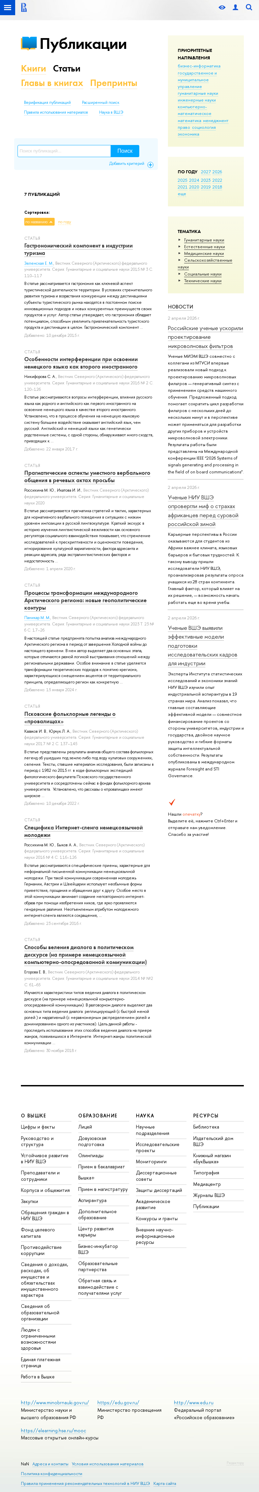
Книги (33, 68)
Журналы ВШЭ (209, 1195)
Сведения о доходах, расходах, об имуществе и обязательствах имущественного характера (44, 1279)
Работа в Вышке (38, 1376)
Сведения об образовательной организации (40, 1312)
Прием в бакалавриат (101, 1166)
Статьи (67, 68)
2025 (183, 180)
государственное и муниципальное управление (197, 79)
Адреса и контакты (50, 1464)
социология (204, 127)
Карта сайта (164, 1483)
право (184, 127)
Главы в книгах (52, 83)
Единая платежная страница (40, 1362)
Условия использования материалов (108, 1464)
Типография (206, 1172)
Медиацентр (207, 1184)
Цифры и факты (38, 1126)
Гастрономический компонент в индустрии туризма (78, 249)
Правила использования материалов (56, 112)
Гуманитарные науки (204, 240)
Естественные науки (204, 246)
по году (64, 222)
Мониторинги (151, 1161)
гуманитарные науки (198, 93)
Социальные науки (203, 274)
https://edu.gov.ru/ (118, 1402)
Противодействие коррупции (41, 1250)
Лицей (85, 1126)
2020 (194, 187)
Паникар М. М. (37, 617)
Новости (180, 306)
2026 (217, 172)
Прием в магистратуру (103, 1189)
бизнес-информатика (199, 66)
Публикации (83, 43)
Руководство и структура (37, 1141)
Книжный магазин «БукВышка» (212, 1158)
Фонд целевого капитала (38, 1232)
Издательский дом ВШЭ (213, 1141)
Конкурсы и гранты (157, 1218)
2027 (206, 172)
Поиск (124, 151)
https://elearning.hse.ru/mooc (53, 1430)
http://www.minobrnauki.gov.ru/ (55, 1402)
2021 (183, 187)
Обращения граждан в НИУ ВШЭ (45, 1215)
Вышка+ (86, 1177)
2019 (206, 187)
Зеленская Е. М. (38, 263)
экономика (188, 134)
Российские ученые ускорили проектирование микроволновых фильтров (205, 337)
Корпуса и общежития (45, 1190)
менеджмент (216, 120)
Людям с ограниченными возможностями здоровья (38, 1338)
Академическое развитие (153, 1204)
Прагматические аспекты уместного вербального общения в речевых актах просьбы (87, 476)
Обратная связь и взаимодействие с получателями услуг (100, 1286)
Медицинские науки (204, 253)
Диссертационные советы (156, 1175)
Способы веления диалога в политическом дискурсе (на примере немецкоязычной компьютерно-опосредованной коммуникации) (85, 954)
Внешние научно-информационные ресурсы (155, 1235)
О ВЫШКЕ (34, 1115)
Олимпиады (91, 1155)
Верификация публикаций (47, 102)
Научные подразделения (152, 1129)
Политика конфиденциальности (51, 1473)
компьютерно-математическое (194, 110)
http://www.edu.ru (193, 1402)
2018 (217, 187)
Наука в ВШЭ (111, 112)
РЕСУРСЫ (206, 1115)
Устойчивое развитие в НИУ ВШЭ (44, 1158)
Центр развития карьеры (96, 1231)
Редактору (235, 1462)
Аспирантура (92, 1200)
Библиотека (206, 1126)
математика (189, 120)
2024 (194, 180)
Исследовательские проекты (157, 1147)
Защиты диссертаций (159, 1190)
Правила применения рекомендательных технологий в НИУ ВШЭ (85, 1483)
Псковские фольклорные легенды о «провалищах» (70, 717)
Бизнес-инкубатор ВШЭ (98, 1249)
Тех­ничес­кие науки (203, 280)
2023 (206, 180)
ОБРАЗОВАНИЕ (97, 1115)
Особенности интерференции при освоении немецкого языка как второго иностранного (81, 362)
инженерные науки (197, 100)
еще (182, 194)
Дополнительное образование (97, 1214)
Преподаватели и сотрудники (40, 1175)
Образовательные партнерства (98, 1266)
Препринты (113, 83)
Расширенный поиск (100, 102)
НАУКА (145, 1115)
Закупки (29, 1201)
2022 (217, 180)
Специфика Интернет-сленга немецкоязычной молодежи (83, 831)
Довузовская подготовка (92, 1141)
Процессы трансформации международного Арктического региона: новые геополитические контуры (85, 600)
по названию (36, 222)
